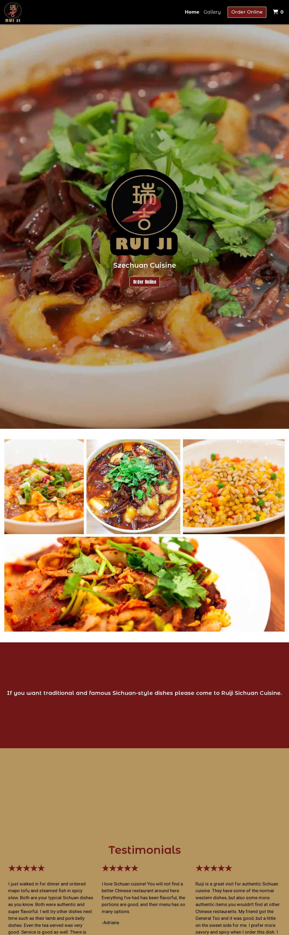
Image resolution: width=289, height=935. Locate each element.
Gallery (212, 12)
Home (192, 12)
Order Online (247, 12)
